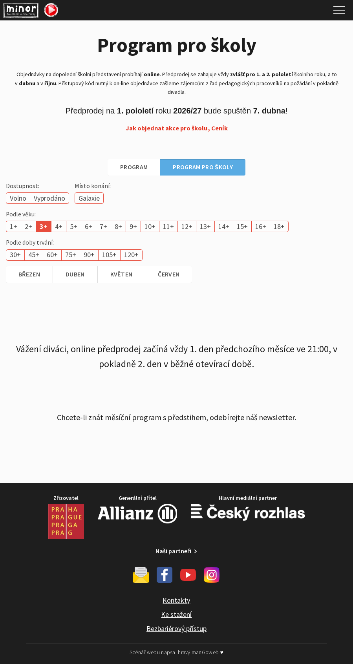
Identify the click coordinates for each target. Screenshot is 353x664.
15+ (242, 226)
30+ (15, 254)
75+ (70, 254)
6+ (88, 226)
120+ (131, 254)
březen (29, 274)
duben (75, 274)
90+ (89, 254)
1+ (13, 226)
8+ (118, 226)
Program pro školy (202, 167)
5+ (73, 226)
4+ (58, 226)
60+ (52, 254)
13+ (205, 226)
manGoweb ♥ (207, 652)
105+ (109, 254)
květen (121, 274)
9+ (133, 226)
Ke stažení (176, 614)
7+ (103, 226)
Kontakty (176, 600)
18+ (279, 226)
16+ (260, 226)
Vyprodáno (49, 198)
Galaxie (89, 198)
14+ (223, 226)
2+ (28, 226)
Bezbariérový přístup (176, 628)
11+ (168, 226)
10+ (149, 226)
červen (168, 274)
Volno (18, 198)
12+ (186, 226)
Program (134, 167)
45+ (33, 254)
